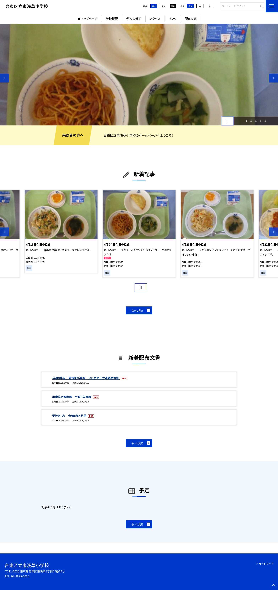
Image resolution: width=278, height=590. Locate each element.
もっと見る (137, 310)
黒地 (173, 6)
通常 (154, 6)
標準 (190, 6)
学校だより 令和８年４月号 (69, 415)
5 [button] (265, 121)
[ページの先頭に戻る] (273, 585)
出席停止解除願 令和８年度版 (72, 397)
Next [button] (273, 78)
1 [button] (246, 121)
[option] (139, 74)
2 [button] (251, 121)
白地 (163, 6)
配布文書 (191, 18)
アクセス (154, 18)
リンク (172, 18)
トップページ (89, 18)
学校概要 (112, 18)
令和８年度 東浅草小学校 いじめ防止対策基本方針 (86, 378)
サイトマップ (266, 564)
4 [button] (260, 121)
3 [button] (256, 121)
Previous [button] (4, 78)
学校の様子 (133, 18)
